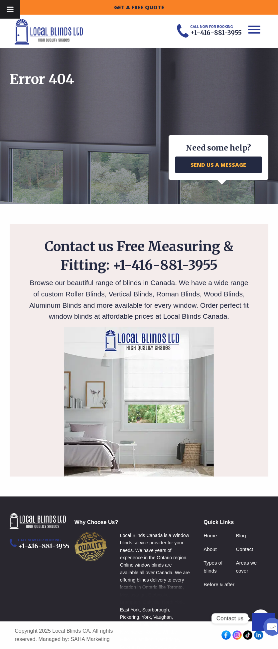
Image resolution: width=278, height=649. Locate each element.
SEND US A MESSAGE (218, 164)
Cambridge (167, 639)
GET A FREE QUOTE (139, 7)
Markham (160, 624)
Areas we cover (246, 567)
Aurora (153, 632)
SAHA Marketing (89, 639)
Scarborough (155, 609)
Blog (241, 535)
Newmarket (132, 632)
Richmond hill (134, 624)
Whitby (169, 632)
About (210, 549)
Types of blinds (213, 567)
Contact (244, 549)
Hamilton (144, 639)
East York (130, 609)
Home (210, 535)
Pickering (129, 617)
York (146, 617)
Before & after (219, 584)
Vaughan (162, 617)
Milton (126, 639)
